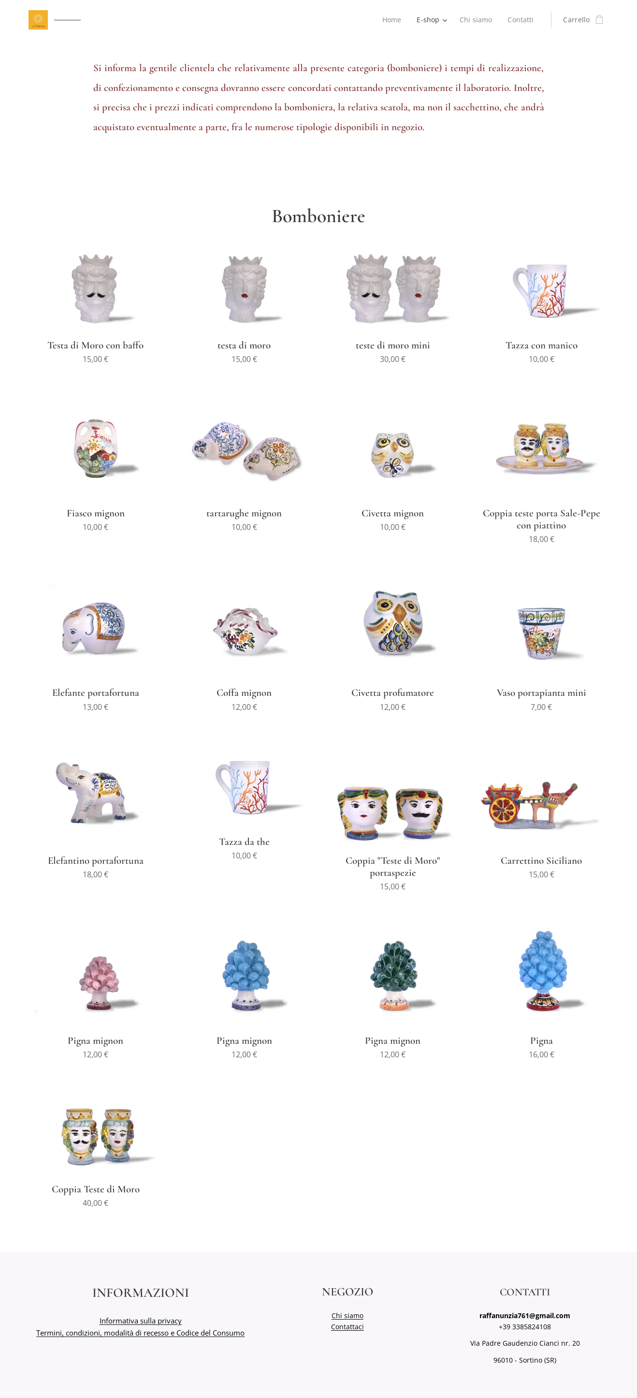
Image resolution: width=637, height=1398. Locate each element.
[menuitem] (392, 20)
